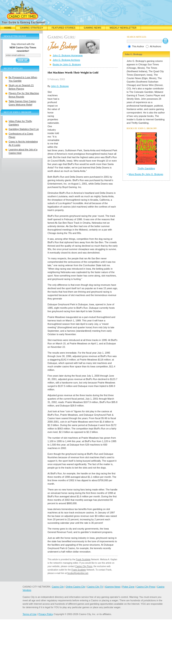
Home (7, 27)
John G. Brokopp (60, 86)
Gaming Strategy (31, 27)
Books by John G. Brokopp (67, 64)
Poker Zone (128, 586)
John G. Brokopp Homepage (68, 55)
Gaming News (92, 27)
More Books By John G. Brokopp (146, 174)
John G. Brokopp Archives (66, 60)
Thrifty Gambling (146, 168)
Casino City (58, 586)
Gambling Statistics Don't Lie (24, 129)
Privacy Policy (45, 614)
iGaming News (112, 586)
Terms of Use (30, 614)
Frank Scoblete (83, 559)
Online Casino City (75, 586)
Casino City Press (83, 566)
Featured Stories (63, 27)
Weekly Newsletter (123, 27)
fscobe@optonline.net (77, 573)
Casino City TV (95, 586)
